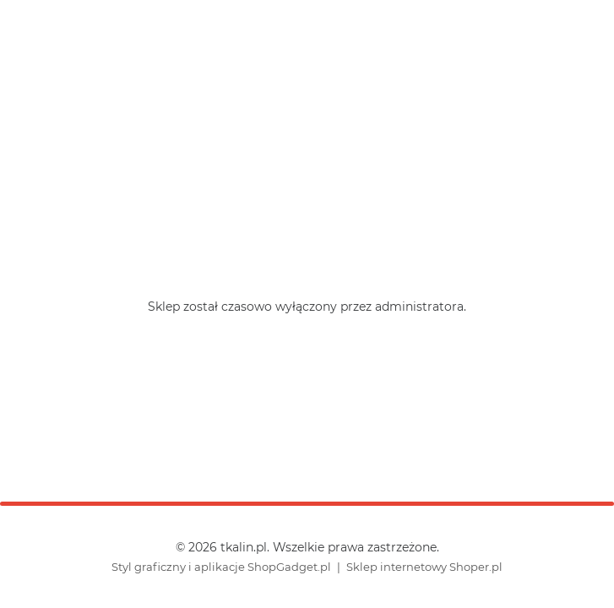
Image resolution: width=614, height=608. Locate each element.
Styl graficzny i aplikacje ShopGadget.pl (221, 566)
